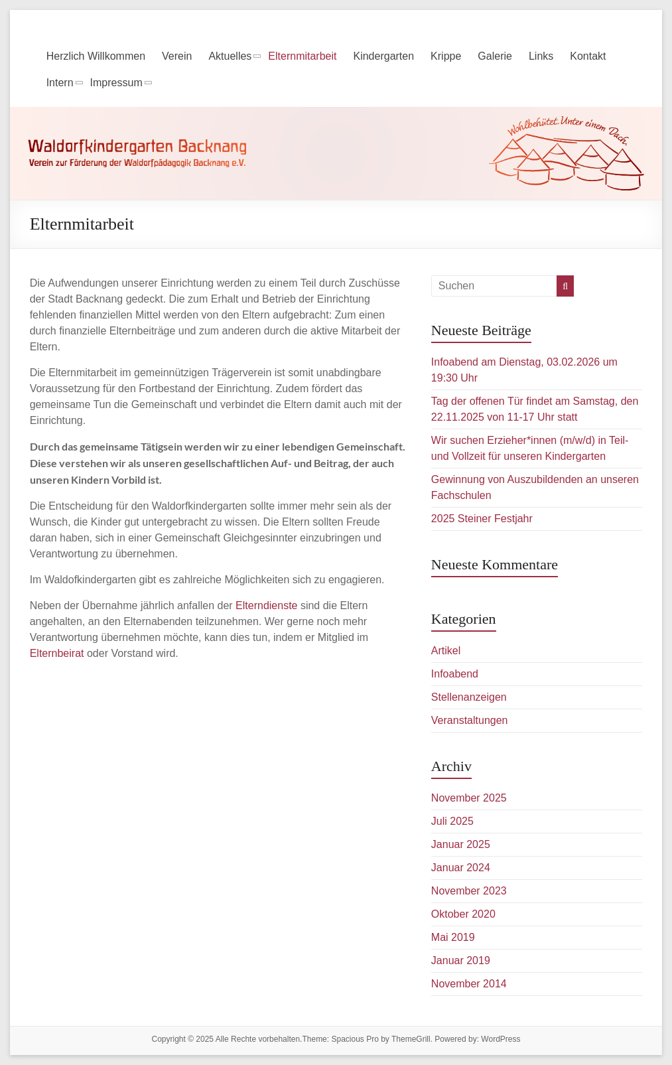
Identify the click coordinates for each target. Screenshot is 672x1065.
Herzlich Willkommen (95, 56)
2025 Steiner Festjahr (482, 518)
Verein (177, 56)
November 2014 (469, 983)
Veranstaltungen (469, 720)
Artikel (445, 650)
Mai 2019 (453, 937)
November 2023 (469, 890)
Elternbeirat (57, 653)
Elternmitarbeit (302, 56)
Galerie (495, 56)
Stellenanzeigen (469, 697)
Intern (60, 82)
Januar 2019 (460, 960)
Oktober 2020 (463, 914)
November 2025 (469, 798)
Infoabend (454, 673)
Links (541, 56)
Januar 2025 (460, 844)
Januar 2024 (460, 867)
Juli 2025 (452, 821)
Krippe (446, 56)
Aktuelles (229, 56)
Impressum (116, 82)
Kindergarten (383, 56)
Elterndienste (266, 605)
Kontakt (588, 56)
